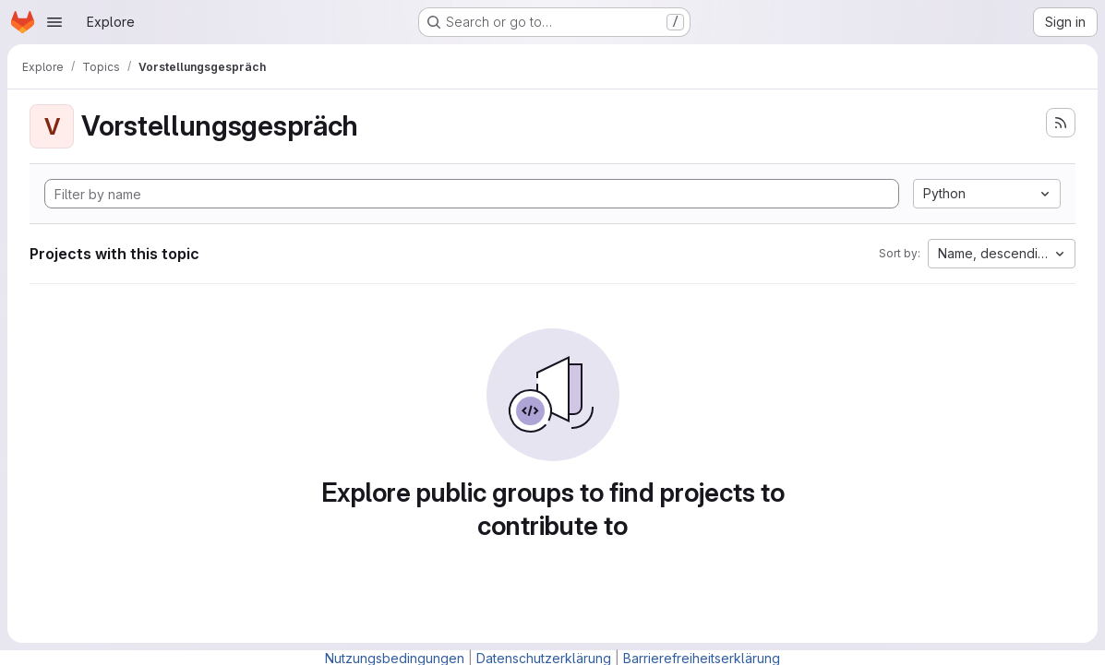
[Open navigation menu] (54, 22)
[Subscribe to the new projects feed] (1060, 122)
